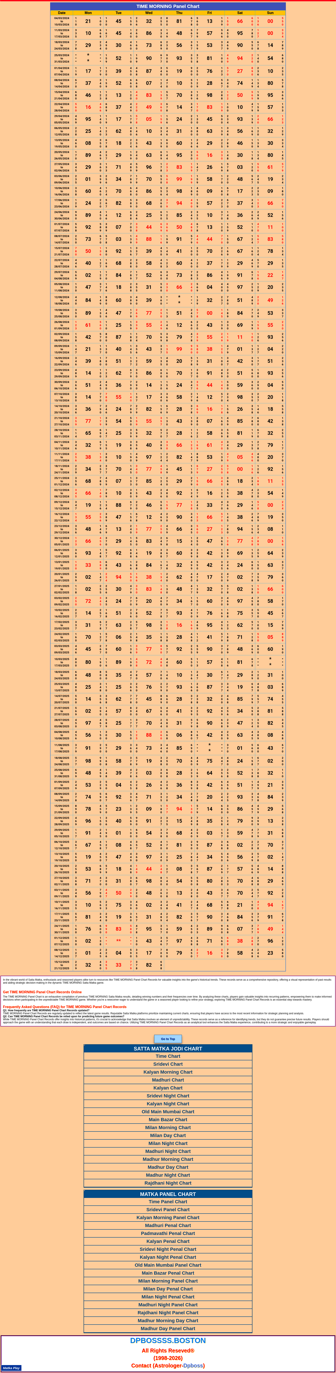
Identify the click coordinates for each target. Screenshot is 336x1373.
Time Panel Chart (168, 1201)
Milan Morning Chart (168, 1127)
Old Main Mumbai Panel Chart (168, 1265)
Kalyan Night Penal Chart (168, 1257)
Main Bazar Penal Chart (168, 1273)
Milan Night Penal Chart (168, 1296)
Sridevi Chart (168, 1064)
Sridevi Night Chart (168, 1095)
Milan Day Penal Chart (168, 1289)
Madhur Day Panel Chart (168, 1328)
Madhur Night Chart (168, 1175)
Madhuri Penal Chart (168, 1225)
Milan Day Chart (168, 1135)
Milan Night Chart (168, 1143)
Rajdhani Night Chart (168, 1183)
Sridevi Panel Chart (168, 1209)
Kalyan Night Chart (168, 1103)
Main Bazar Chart (168, 1119)
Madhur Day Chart (168, 1167)
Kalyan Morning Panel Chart (167, 1217)
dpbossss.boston (168, 1340)
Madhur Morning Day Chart (168, 1320)
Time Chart (168, 1056)
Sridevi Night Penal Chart (168, 1249)
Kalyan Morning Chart (168, 1072)
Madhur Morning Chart (168, 1159)
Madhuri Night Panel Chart (168, 1304)
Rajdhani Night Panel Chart (168, 1312)
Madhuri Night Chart (167, 1151)
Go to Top (168, 1039)
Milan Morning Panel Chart (168, 1281)
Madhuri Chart (168, 1080)
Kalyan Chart (168, 1088)
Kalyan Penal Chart (168, 1241)
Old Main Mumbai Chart (168, 1111)
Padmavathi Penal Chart (168, 1233)
